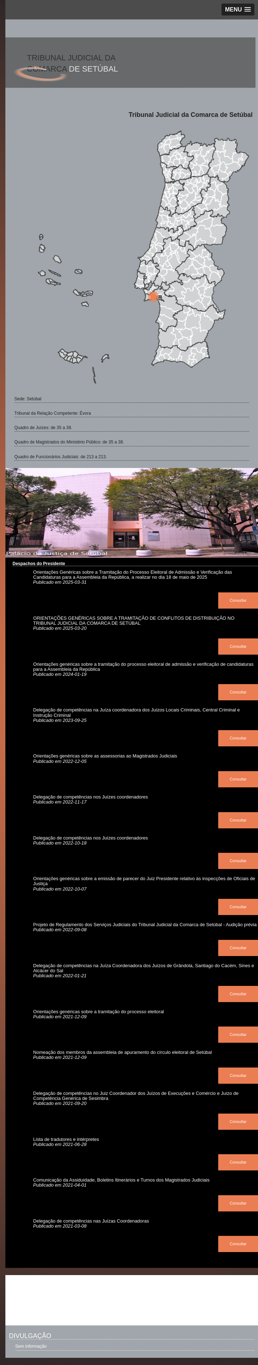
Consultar (238, 600)
